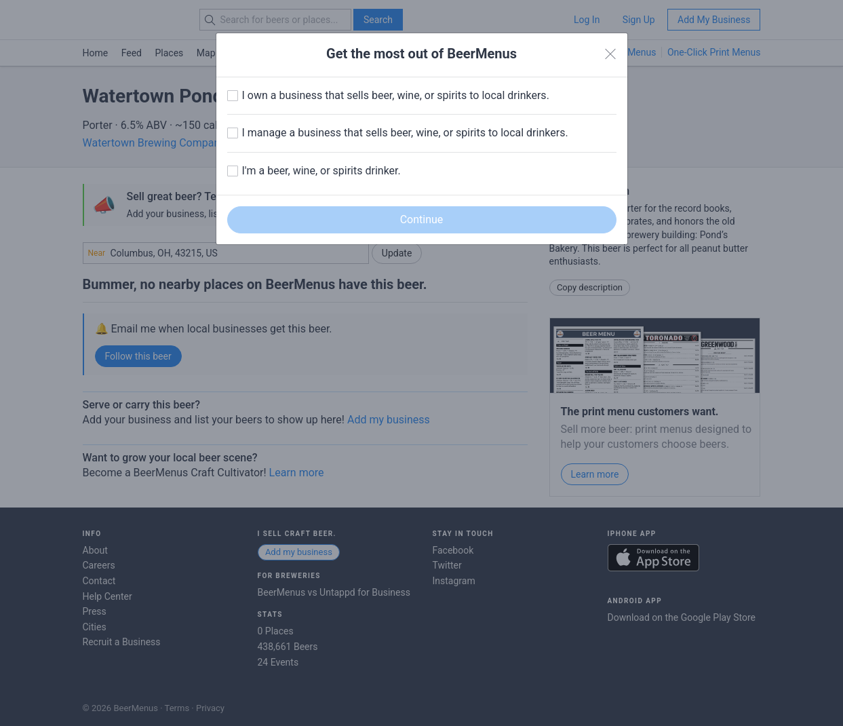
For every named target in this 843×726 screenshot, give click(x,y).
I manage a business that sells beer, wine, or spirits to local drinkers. (405, 132)
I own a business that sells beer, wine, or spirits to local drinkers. (395, 95)
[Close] (610, 54)
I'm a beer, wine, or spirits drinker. (321, 170)
